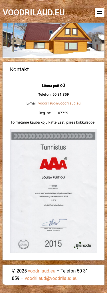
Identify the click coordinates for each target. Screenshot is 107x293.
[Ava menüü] (99, 12)
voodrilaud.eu (34, 12)
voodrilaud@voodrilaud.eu (59, 103)
